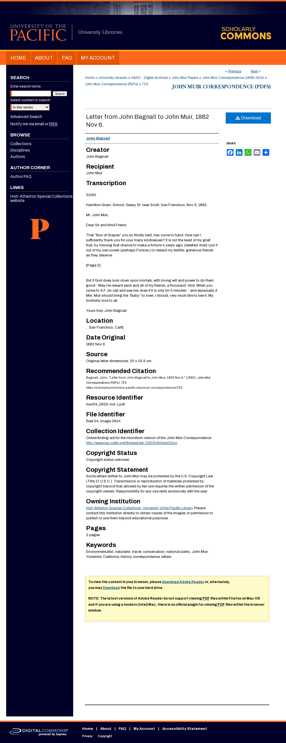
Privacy (87, 736)
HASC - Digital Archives (149, 78)
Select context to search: (30, 100)
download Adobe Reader (183, 582)
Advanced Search (26, 117)
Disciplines (20, 150)
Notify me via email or (34, 124)
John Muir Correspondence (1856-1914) (233, 78)
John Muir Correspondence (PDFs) (111, 84)
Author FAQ (21, 176)
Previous (234, 71)
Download (248, 117)
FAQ (122, 729)
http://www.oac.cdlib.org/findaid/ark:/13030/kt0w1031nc (131, 443)
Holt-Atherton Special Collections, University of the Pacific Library (139, 508)
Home (89, 78)
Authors (17, 157)
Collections (21, 144)
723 (145, 84)
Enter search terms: (26, 86)
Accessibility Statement (184, 729)
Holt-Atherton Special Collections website (41, 198)
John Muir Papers (185, 78)
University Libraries (112, 78)
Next (254, 71)
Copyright (105, 736)
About (105, 729)
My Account (144, 729)
